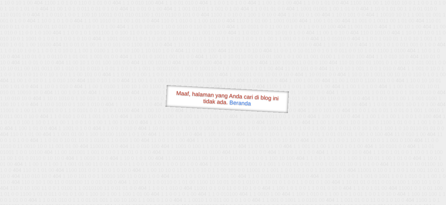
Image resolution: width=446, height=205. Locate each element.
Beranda (240, 102)
